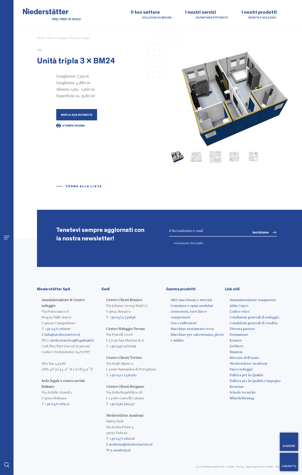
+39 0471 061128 (121, 439)
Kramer (236, 340)
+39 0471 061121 (57, 404)
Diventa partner (242, 329)
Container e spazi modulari (192, 306)
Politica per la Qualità (246, 375)
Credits (230, 467)
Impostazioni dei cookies (259, 467)
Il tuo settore (151, 15)
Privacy (240, 467)
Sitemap (279, 467)
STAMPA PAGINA (73, 125)
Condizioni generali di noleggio (254, 317)
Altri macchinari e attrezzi (191, 300)
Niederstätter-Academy (249, 363)
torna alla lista (83, 186)
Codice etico (239, 311)
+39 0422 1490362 (123, 375)
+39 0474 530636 (122, 317)
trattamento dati (188, 243)
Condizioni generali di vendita (253, 323)
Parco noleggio (57, 38)
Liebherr (236, 346)
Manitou (236, 352)
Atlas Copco (239, 306)
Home (41, 38)
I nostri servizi (206, 15)
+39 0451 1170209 (122, 346)
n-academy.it (120, 450)
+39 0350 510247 (122, 404)
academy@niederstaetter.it (131, 444)
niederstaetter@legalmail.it (72, 340)
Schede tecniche (243, 392)
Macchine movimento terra (192, 329)
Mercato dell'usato (244, 358)
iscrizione (261, 232)
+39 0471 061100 (57, 329)
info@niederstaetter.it (62, 335)
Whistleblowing (242, 398)
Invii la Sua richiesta (76, 114)
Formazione (239, 335)
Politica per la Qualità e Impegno (255, 381)
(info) (199, 243)
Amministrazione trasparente (253, 300)
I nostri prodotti (259, 15)
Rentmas (237, 387)
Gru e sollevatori (184, 323)
